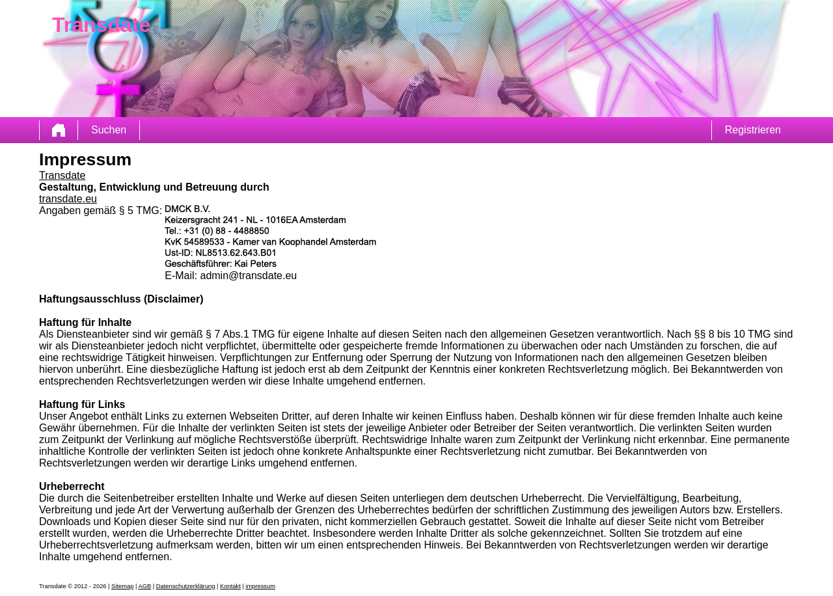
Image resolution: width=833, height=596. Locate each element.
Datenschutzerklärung (185, 586)
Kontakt (230, 586)
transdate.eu (68, 198)
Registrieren (753, 129)
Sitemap (122, 586)
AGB (144, 586)
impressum (260, 586)
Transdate (62, 175)
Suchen (108, 129)
